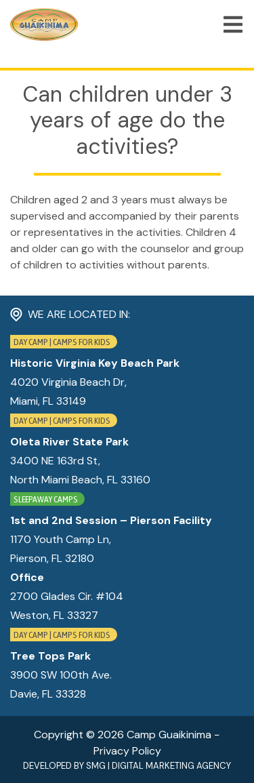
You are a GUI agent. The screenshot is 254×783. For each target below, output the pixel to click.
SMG (96, 765)
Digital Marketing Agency (171, 765)
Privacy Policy (127, 751)
